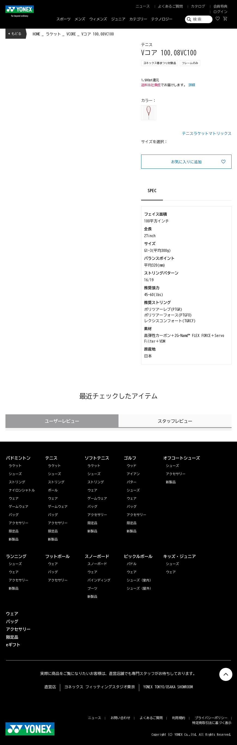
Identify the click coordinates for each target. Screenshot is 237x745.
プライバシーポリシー (211, 717)
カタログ (198, 6)
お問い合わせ (120, 717)
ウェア (14, 572)
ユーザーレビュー (62, 421)
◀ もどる (14, 33)
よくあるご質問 (170, 6)
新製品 (14, 588)
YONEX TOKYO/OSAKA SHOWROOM (168, 687)
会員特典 (220, 6)
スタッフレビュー (175, 421)
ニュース (143, 6)
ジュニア (118, 19)
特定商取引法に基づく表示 (212, 722)
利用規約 (178, 717)
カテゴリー (138, 19)
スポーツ (63, 19)
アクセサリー (18, 580)
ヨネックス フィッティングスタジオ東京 (99, 687)
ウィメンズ (98, 19)
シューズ (15, 563)
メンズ (80, 19)
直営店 (50, 687)
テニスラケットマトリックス (207, 133)
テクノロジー (161, 19)
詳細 (192, 84)
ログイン (220, 12)
